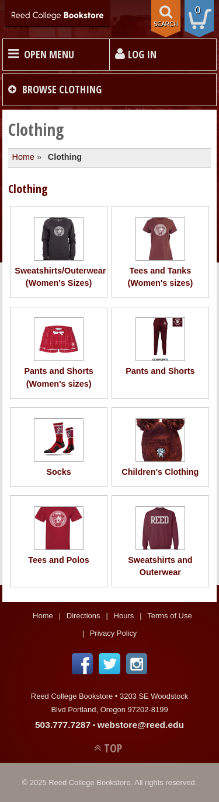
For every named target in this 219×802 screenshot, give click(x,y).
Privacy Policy (113, 633)
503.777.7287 (63, 725)
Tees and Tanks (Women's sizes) (160, 252)
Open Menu (49, 54)
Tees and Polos (58, 535)
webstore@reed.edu (141, 725)
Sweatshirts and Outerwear (160, 541)
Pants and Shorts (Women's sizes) (58, 352)
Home (23, 157)
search (166, 24)
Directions (83, 615)
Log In (142, 54)
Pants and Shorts (160, 346)
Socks (59, 447)
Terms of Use (169, 615)
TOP (113, 748)
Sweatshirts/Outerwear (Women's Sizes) (59, 252)
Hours (124, 615)
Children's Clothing (160, 447)
